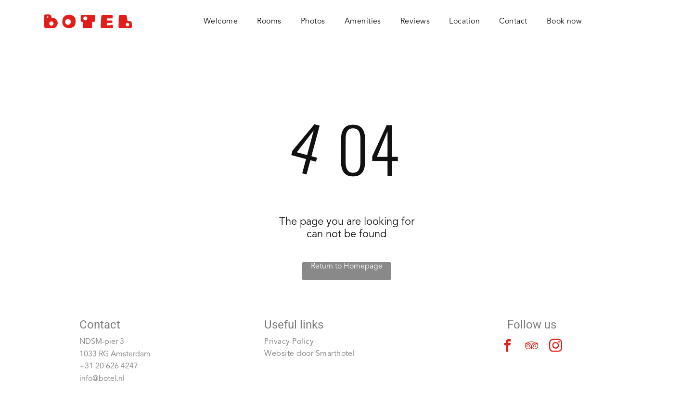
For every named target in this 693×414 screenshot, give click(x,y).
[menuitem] (220, 21)
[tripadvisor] (531, 347)
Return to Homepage (347, 266)
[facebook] (507, 347)
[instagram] (555, 347)
